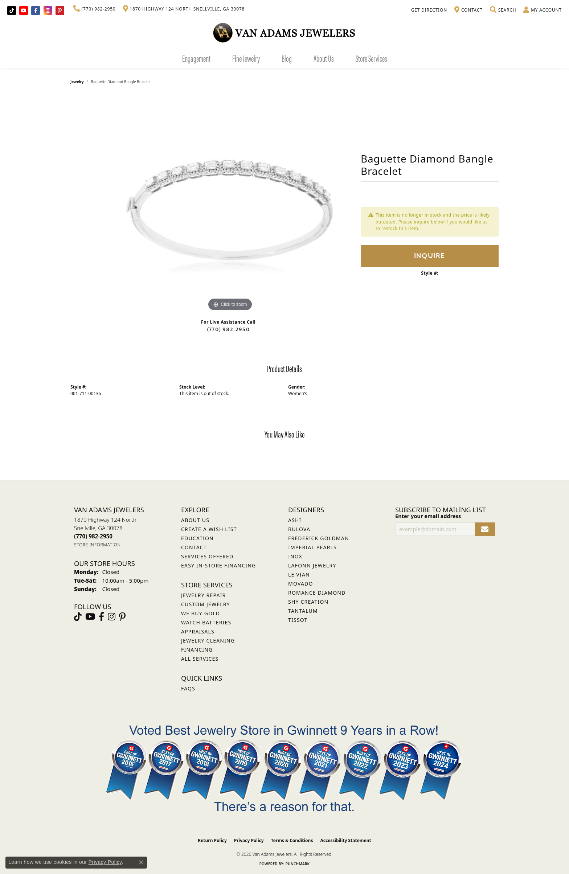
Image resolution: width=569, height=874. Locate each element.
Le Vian (299, 574)
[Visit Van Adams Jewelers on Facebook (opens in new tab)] (35, 10)
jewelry (77, 81)
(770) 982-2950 (228, 330)
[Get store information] (97, 545)
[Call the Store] (93, 536)
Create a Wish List (209, 529)
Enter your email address (428, 516)
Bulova (299, 529)
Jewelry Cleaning (208, 640)
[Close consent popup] (141, 862)
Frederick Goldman (318, 538)
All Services (199, 658)
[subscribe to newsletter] (485, 529)
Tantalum (303, 610)
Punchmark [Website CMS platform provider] (298, 863)
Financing (197, 649)
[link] (94, 9)
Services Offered (207, 556)
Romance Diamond (317, 592)
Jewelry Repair (203, 595)
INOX (295, 556)
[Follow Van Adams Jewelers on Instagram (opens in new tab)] (48, 10)
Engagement (196, 58)
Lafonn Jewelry (312, 565)
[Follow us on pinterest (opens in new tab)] (60, 10)
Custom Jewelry (205, 604)
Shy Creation (308, 601)
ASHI (295, 520)
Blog (287, 58)
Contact (194, 547)
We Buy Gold (200, 613)
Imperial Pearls (312, 547)
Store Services (371, 58)
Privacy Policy (249, 840)
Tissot (297, 619)
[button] (503, 10)
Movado (300, 583)
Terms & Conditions (292, 840)
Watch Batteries (206, 622)
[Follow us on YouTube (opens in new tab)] (23, 10)
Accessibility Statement (345, 840)
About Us (324, 58)
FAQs (188, 688)
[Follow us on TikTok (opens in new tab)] (11, 10)
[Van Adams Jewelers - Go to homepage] (284, 32)
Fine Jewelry (246, 58)
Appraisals (197, 631)
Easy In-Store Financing (218, 565)
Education (197, 538)
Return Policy (212, 840)
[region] (230, 204)
